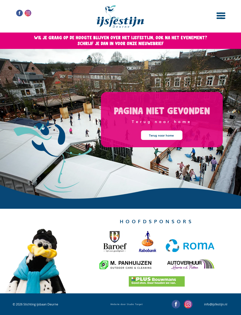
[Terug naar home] (161, 135)
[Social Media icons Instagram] (28, 13)
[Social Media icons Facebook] (19, 13)
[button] (221, 15)
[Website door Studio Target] (127, 304)
